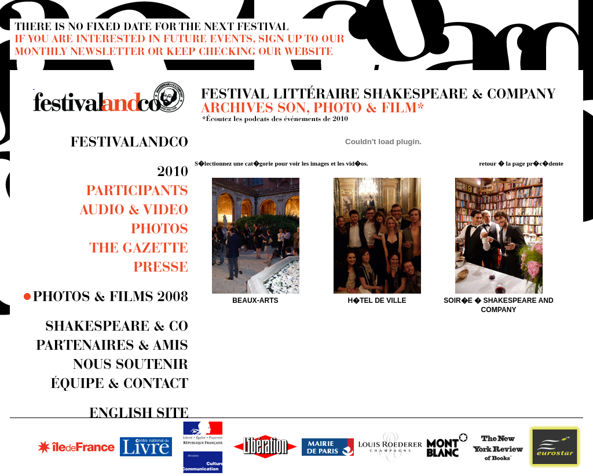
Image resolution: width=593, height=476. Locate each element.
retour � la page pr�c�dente (521, 163)
